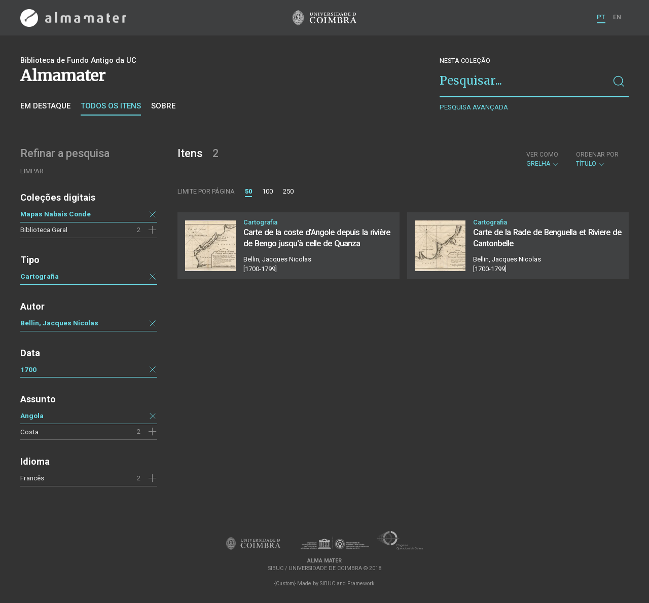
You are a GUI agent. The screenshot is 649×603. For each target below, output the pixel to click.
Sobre (163, 105)
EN (617, 17)
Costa (29, 432)
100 (267, 191)
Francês (32, 478)
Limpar (32, 171)
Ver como (542, 154)
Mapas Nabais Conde (55, 214)
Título (597, 159)
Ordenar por (597, 154)
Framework (361, 583)
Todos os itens (111, 105)
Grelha (542, 159)
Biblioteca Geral (43, 229)
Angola (32, 415)
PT (601, 17)
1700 (28, 369)
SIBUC (327, 583)
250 (288, 191)
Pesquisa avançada (474, 107)
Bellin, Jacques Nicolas (59, 323)
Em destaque (45, 105)
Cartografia (39, 276)
